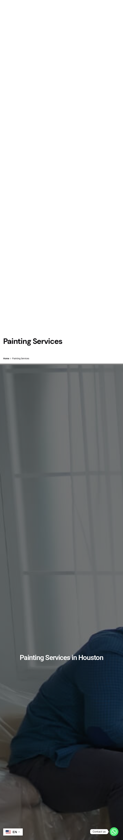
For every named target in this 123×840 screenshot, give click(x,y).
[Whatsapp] (114, 831)
